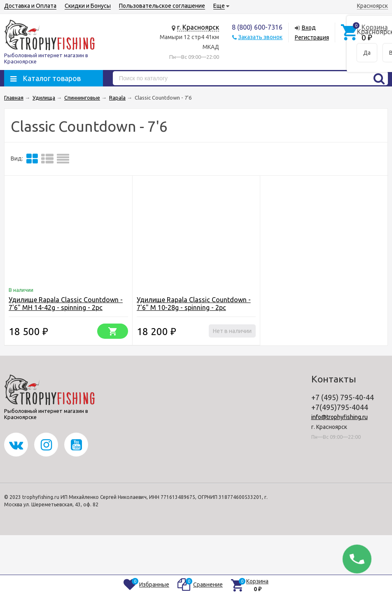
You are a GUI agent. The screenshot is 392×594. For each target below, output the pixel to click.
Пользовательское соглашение (162, 5)
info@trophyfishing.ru (339, 417)
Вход (309, 27)
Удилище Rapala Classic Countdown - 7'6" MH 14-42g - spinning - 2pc (66, 303)
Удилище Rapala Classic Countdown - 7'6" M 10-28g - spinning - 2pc (194, 303)
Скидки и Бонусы (88, 5)
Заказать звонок (260, 37)
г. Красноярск (198, 27)
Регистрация (312, 37)
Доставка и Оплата (30, 5)
